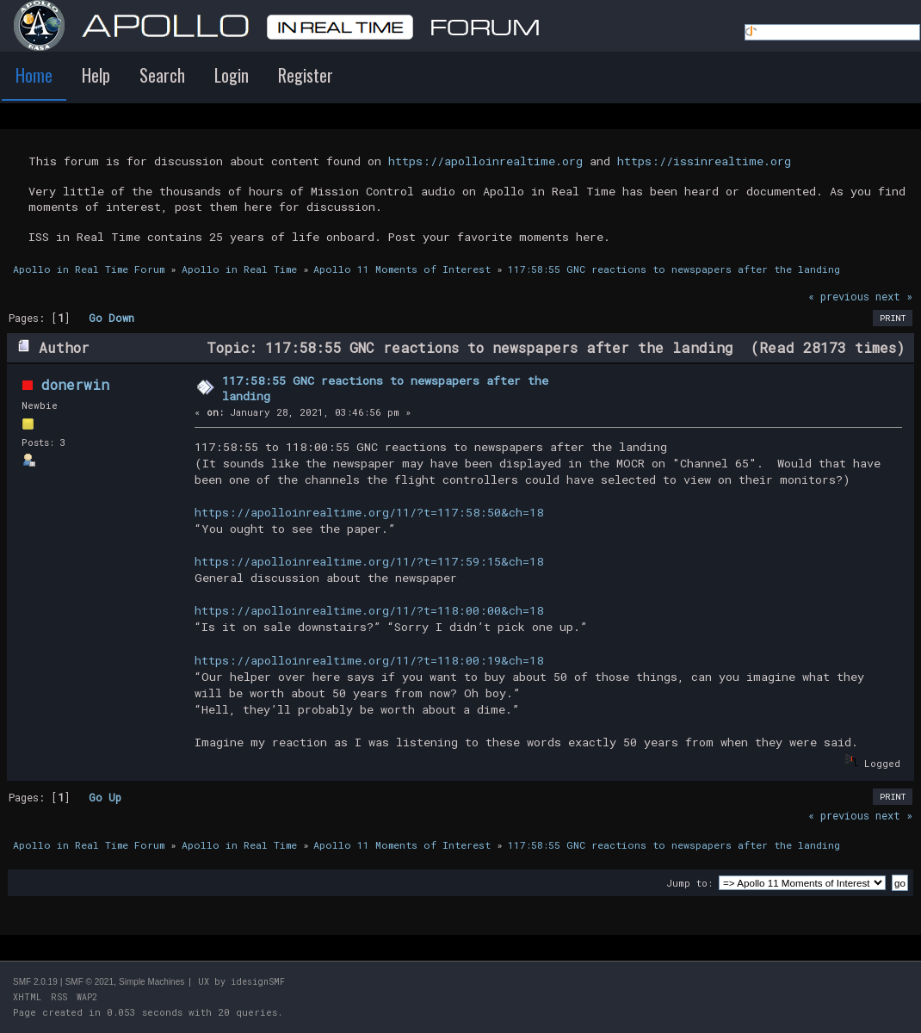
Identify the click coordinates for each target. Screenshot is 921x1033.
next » (893, 296)
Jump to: (689, 882)
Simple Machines (151, 982)
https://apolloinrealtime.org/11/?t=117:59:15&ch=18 (369, 561)
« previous (838, 296)
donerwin (75, 384)
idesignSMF (258, 981)
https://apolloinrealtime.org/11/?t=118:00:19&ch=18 (369, 660)
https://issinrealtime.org (704, 161)
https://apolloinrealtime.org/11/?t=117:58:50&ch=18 (369, 512)
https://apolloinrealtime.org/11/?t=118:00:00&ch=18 (369, 610)
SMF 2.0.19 (35, 982)
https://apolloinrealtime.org (485, 161)
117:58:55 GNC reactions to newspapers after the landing (385, 388)
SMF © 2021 (89, 982)
